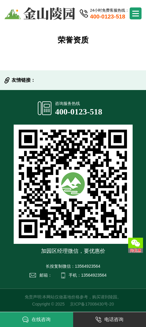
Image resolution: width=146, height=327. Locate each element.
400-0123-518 (78, 111)
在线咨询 (36, 320)
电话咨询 (109, 320)
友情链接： (23, 80)
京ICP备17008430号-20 (92, 304)
